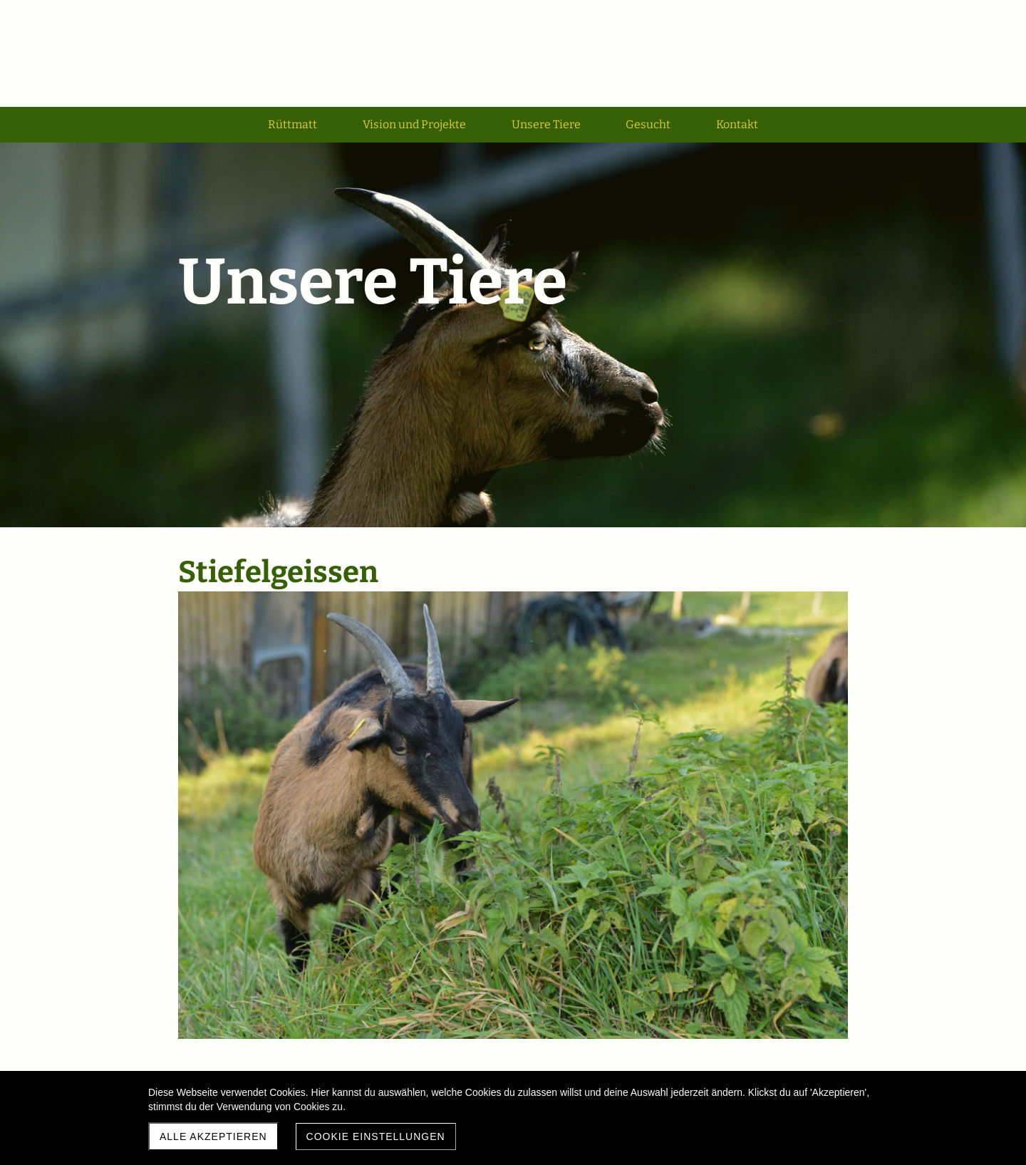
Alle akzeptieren (213, 1136)
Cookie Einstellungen (375, 1136)
